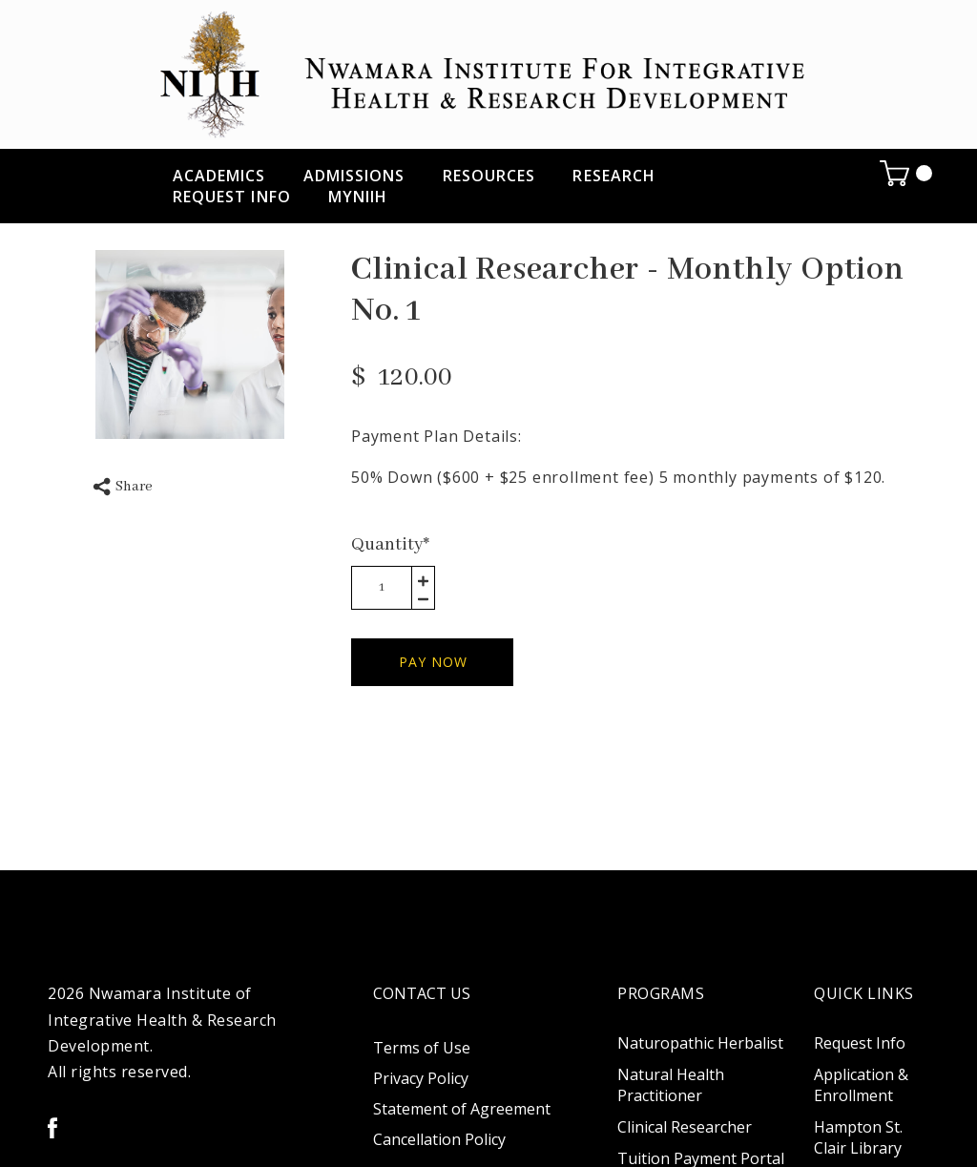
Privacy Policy (420, 1078)
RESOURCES (489, 175)
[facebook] (52, 1128)
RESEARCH (613, 175)
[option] (189, 344)
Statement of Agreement (462, 1108)
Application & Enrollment (861, 1085)
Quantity (390, 544)
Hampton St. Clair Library (858, 1137)
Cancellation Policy (439, 1139)
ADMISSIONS (354, 175)
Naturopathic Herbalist (700, 1042)
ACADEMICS (219, 175)
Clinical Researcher (684, 1126)
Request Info (232, 196)
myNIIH (358, 196)
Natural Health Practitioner (670, 1085)
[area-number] (381, 588)
